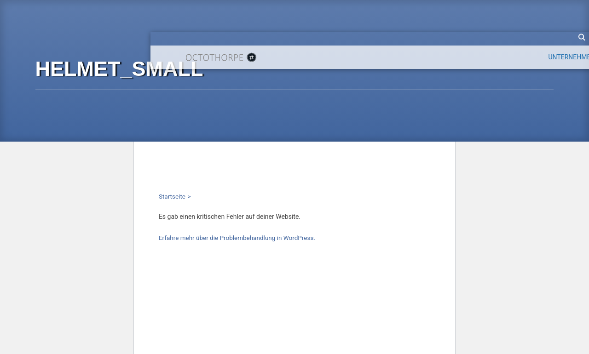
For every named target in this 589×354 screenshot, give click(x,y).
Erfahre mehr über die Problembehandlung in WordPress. (237, 237)
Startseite (172, 196)
